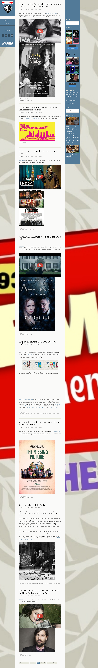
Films (38, 583)
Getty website (22, 515)
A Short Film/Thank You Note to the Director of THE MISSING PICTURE (39, 423)
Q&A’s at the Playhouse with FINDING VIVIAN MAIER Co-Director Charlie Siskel (40, 5)
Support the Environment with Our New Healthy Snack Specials (37, 342)
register (37, 405)
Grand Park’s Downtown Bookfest (31, 118)
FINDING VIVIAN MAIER (51, 13)
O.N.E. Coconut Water (33, 407)
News (38, 413)
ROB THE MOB (22, 160)
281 (48, 663)
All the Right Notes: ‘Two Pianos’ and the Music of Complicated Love (71, 102)
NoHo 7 (41, 413)
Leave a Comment (38, 9)
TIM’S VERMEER (28, 539)
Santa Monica (31, 229)
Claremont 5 (27, 413)
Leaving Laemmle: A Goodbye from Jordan (72, 156)
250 (41, 663)
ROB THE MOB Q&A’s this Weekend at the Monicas (38, 152)
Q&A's (32, 100)
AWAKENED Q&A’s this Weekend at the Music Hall (40, 237)
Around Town (27, 144)
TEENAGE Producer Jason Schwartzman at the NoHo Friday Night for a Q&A (39, 591)
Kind (27, 407)
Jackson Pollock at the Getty (32, 505)
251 (44, 663)
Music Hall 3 (27, 334)
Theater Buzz (22, 415)
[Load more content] (72, 84)
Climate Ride (30, 354)
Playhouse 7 (27, 100)
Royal (50, 413)
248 (35, 663)
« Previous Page (23, 663)
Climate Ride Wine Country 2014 (26, 399)
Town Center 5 (28, 415)
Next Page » (53, 663)
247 (31, 663)
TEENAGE (21, 600)
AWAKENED (21, 246)
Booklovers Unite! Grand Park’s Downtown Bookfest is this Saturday (38, 108)
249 (38, 663)
